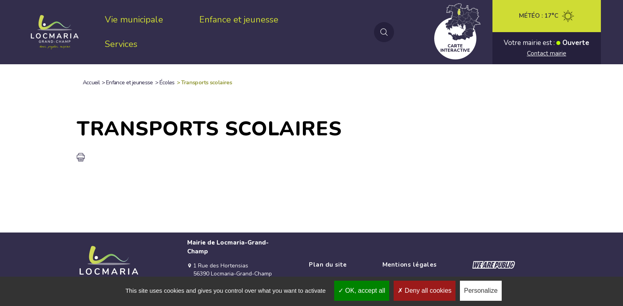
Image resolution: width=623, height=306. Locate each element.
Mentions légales (409, 265)
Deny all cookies (424, 290)
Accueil (91, 82)
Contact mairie (546, 53)
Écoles (167, 82)
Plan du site (328, 265)
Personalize (481, 290)
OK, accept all (361, 290)
